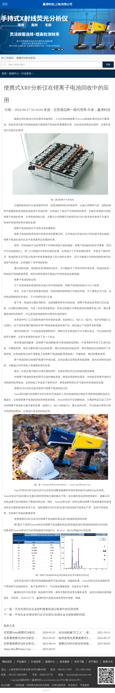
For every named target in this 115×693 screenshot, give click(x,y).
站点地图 (5, 685)
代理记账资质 (58, 685)
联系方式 (108, 661)
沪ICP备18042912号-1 (70, 680)
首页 (4, 73)
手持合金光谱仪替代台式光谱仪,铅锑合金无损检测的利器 (50, 614)
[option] (57, 32)
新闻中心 (14, 73)
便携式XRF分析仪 (26, 58)
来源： (49, 110)
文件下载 (79, 661)
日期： (9, 110)
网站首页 (7, 661)
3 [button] (59, 49)
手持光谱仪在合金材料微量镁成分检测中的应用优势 (47, 609)
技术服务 (64, 661)
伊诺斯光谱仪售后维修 (38, 685)
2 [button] (56, 49)
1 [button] (53, 49)
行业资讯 (26, 73)
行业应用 (36, 661)
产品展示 (21, 661)
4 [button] (62, 49)
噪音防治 (72, 685)
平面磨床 (84, 685)
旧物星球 (46, 690)
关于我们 (93, 661)
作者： (92, 110)
